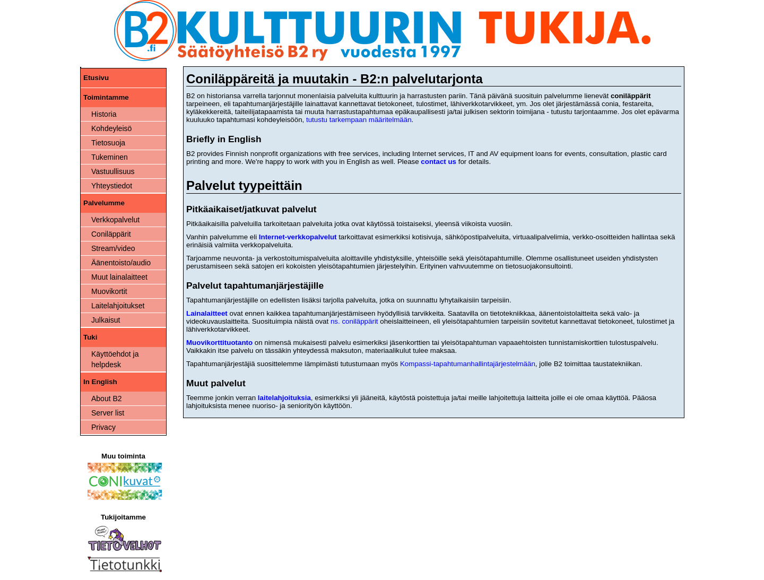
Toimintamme (106, 97)
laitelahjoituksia (284, 398)
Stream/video (113, 248)
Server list (107, 413)
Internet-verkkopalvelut (298, 237)
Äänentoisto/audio (121, 262)
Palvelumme (104, 203)
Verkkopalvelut (115, 219)
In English (100, 382)
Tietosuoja (108, 142)
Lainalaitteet (207, 313)
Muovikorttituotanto (219, 343)
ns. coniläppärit (354, 321)
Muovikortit (109, 291)
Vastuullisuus (112, 171)
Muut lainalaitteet (119, 277)
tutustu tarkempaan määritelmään (359, 120)
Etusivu (96, 78)
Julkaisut (105, 320)
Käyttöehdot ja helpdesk (115, 359)
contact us (438, 162)
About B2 (106, 398)
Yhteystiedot (111, 185)
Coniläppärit (111, 234)
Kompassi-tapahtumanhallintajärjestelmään (467, 364)
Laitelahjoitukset (117, 305)
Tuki (90, 337)
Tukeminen (109, 157)
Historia (103, 114)
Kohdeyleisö (111, 128)
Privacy (103, 427)
